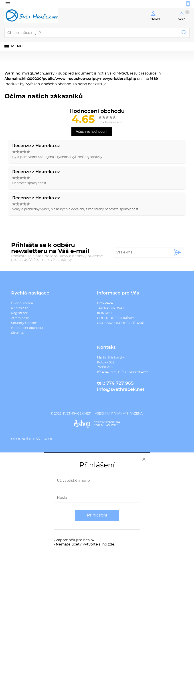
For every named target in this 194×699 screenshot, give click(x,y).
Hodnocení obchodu (27, 328)
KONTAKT (104, 313)
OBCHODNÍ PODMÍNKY (115, 318)
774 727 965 (120, 383)
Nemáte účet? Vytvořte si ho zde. (85, 544)
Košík (184, 15)
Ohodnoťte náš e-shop (32, 439)
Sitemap (17, 332)
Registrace (19, 313)
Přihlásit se (19, 308)
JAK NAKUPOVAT (110, 308)
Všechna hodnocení (91, 131)
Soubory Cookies (24, 323)
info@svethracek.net (120, 389)
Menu (17, 46)
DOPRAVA (105, 303)
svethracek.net (76, 413)
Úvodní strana (22, 303)
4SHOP (112, 425)
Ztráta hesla (20, 318)
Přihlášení (97, 515)
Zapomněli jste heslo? (75, 540)
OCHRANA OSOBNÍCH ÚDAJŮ (120, 323)
